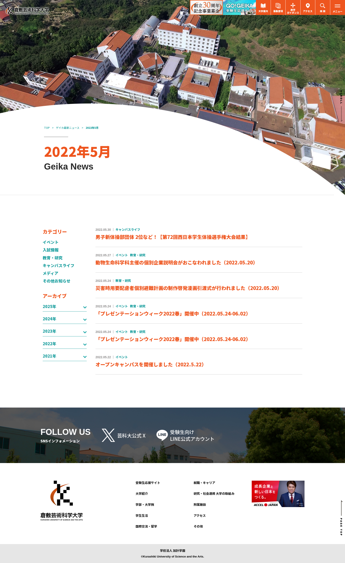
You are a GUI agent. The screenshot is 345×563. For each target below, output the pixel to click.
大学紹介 (142, 493)
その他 (198, 526)
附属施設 (200, 504)
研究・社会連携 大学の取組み (214, 493)
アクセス (200, 515)
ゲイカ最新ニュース (67, 127)
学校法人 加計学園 (172, 550)
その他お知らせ (56, 281)
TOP (47, 127)
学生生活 (142, 515)
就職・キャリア (204, 482)
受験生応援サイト (148, 482)
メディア (50, 273)
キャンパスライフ (58, 265)
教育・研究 (52, 257)
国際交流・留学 (146, 526)
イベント (51, 242)
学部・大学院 (145, 504)
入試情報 (51, 250)
